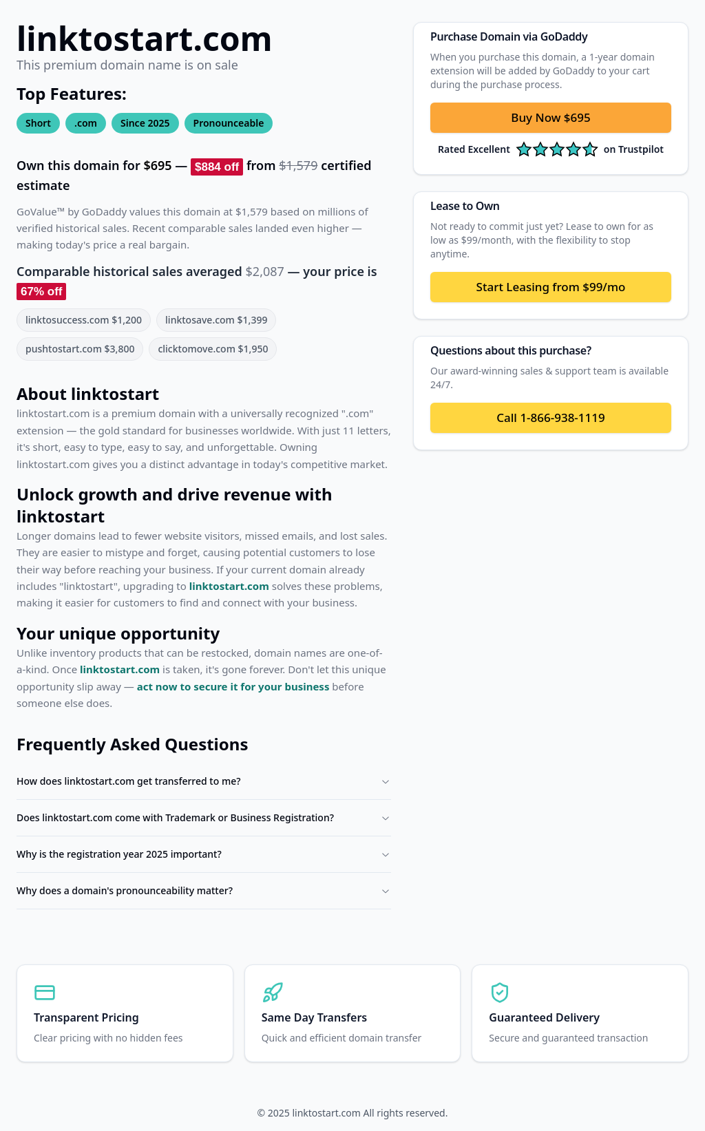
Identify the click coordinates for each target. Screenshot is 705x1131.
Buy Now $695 (550, 117)
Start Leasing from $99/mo (551, 287)
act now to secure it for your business (233, 686)
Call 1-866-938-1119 (550, 417)
